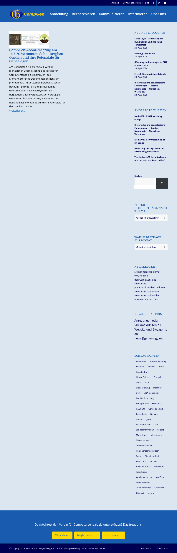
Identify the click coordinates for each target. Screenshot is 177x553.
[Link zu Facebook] (153, 3)
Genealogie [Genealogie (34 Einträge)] (141, 414)
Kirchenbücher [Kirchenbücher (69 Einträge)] (143, 424)
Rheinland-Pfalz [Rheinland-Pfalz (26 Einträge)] (152, 456)
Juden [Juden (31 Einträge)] (149, 419)
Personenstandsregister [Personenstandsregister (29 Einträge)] (147, 450)
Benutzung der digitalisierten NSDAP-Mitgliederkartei (149, 150)
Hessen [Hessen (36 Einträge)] (139, 419)
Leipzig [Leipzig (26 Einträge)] (160, 429)
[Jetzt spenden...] (113, 535)
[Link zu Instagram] (159, 3)
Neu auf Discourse (149, 32)
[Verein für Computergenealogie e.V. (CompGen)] (27, 14)
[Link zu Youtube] (165, 3)
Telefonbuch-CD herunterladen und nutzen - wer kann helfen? (150, 159)
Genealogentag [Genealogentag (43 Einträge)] (155, 408)
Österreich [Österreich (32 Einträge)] (159, 487)
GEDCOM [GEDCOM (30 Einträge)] (140, 408)
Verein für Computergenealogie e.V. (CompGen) (44, 548)
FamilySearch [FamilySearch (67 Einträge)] (142, 403)
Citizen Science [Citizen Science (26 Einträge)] (143, 377)
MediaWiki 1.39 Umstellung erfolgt (148, 118)
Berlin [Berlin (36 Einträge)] (161, 366)
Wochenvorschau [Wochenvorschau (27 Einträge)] (144, 477)
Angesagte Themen (150, 110)
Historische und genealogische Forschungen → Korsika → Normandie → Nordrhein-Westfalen (149, 87)
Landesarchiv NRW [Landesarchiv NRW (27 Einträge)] (145, 429)
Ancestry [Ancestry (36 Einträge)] (140, 366)
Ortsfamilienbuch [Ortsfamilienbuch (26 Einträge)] (144, 445)
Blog (147, 2)
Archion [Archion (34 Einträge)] (151, 366)
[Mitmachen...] (62, 535)
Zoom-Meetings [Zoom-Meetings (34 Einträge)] (143, 487)
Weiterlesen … (17, 110)
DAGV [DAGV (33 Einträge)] (139, 382)
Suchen (138, 176)
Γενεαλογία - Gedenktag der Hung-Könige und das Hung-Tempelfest (148, 41)
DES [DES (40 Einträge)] (147, 382)
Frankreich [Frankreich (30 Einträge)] (157, 403)
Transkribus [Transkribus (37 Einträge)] (141, 471)
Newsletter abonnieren (147, 291)
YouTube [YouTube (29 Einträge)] (160, 477)
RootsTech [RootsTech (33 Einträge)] (141, 461)
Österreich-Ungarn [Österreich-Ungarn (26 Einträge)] (145, 493)
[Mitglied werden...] (87, 535)
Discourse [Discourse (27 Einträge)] (158, 387)
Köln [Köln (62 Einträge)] (155, 424)
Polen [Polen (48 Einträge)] (138, 456)
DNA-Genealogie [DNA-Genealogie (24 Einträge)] (151, 392)
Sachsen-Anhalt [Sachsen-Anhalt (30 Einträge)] (143, 466)
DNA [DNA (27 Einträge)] (138, 392)
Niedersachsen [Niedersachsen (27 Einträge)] (143, 440)
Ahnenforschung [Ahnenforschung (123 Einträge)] (158, 361)
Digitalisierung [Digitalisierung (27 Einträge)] (143, 387)
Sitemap (115, 2)
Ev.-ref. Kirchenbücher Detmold (150, 74)
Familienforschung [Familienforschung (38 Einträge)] (145, 398)
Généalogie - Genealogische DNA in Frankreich (150, 64)
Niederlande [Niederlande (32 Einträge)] (156, 435)
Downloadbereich (132, 2)
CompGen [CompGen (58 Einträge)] (158, 377)
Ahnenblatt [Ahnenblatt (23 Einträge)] (141, 361)
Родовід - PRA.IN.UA (144, 53)
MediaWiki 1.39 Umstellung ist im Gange (149, 141)
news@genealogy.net (149, 338)
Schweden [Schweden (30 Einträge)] (159, 466)
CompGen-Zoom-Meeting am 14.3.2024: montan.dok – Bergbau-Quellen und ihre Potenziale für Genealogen (37, 55)
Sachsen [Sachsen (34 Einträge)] (153, 461)
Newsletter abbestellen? (147, 295)
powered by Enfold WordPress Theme (87, 548)
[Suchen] (162, 183)
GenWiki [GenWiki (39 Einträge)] (154, 414)
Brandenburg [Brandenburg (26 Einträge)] (142, 372)
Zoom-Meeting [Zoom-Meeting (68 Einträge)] (143, 482)
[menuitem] (115, 3)
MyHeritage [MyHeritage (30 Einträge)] (141, 435)
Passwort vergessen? (146, 299)
